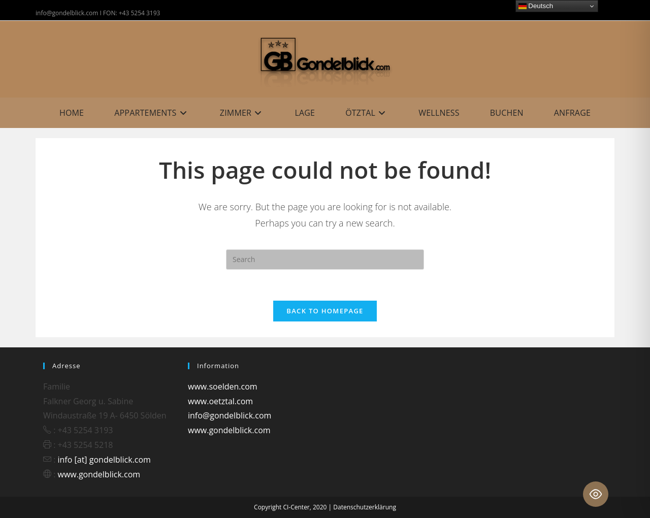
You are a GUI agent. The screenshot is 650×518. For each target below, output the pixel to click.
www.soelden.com (222, 386)
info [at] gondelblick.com (104, 459)
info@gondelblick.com (229, 415)
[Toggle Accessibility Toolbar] (595, 494)
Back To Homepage (324, 310)
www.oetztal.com (220, 401)
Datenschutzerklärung (364, 507)
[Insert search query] (325, 259)
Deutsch (536, 6)
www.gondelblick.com (99, 474)
